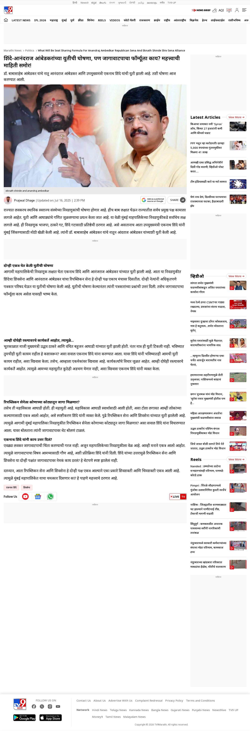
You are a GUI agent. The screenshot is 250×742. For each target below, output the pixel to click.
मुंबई (64, 20)
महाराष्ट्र (54, 20)
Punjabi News (201, 710)
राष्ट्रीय (167, 20)
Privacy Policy (174, 700)
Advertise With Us (120, 700)
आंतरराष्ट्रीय (180, 20)
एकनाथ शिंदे (11, 487)
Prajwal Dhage (24, 200)
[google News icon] (38, 496)
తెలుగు (102, 2)
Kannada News (139, 710)
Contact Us (84, 700)
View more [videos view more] (236, 276)
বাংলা (112, 2)
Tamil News (113, 717)
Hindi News (99, 710)
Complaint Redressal (148, 700)
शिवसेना (26, 487)
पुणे (72, 20)
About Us (100, 700)
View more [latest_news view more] (236, 117)
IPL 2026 (40, 20)
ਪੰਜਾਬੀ (132, 2)
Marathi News (12, 50)
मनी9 (162, 2)
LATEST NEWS (21, 20)
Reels (102, 20)
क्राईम (157, 20)
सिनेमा (90, 20)
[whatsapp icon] (50, 496)
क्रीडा (80, 20)
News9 (84, 2)
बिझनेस (194, 20)
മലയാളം (152, 2)
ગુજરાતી (122, 2)
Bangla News (159, 710)
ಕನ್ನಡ (93, 2)
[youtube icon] (25, 496)
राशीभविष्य (234, 20)
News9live (219, 710)
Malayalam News (134, 717)
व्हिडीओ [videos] (197, 276)
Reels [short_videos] (195, 459)
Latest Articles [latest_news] (205, 117)
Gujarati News (180, 710)
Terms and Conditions (200, 700)
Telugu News (118, 710)
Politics (29, 50)
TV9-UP (171, 2)
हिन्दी (75, 2)
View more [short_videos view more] (236, 459)
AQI (221, 10)
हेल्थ (204, 20)
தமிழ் (141, 2)
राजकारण (144, 20)
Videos (115, 20)
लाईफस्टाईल (218, 20)
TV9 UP (233, 710)
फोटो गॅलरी (130, 20)
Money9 (97, 717)
